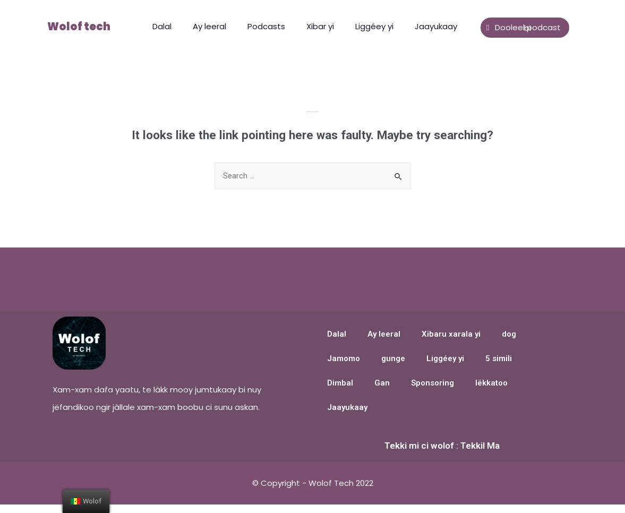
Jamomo (343, 359)
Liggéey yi (374, 26)
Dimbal (340, 384)
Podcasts (266, 26)
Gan (382, 384)
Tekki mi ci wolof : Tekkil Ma (442, 446)
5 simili (498, 359)
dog (509, 335)
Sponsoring (432, 384)
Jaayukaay (436, 26)
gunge (393, 359)
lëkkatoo (491, 384)
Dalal (162, 26)
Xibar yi (320, 26)
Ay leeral (209, 26)
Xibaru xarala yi (451, 335)
